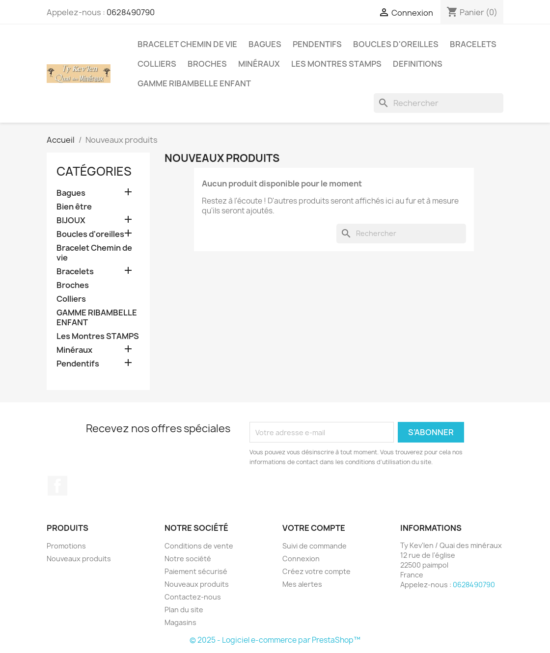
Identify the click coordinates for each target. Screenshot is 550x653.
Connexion (301, 558)
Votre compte (313, 527)
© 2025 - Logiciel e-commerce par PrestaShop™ (275, 640)
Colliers (157, 63)
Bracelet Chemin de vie (187, 44)
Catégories (94, 171)
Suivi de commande (314, 545)
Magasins (180, 622)
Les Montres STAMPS (336, 63)
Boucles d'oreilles (396, 44)
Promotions (66, 545)
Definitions (417, 63)
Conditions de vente (199, 545)
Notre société (188, 558)
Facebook (57, 486)
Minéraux (259, 63)
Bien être (74, 207)
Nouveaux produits (79, 558)
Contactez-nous (193, 596)
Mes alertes (302, 584)
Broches (207, 63)
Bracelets (473, 44)
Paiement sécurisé (196, 571)
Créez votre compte (316, 571)
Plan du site (184, 609)
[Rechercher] (438, 103)
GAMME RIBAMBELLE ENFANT (194, 83)
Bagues (264, 44)
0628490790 (131, 12)
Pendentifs (317, 44)
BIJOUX (70, 220)
